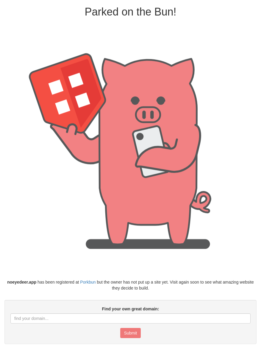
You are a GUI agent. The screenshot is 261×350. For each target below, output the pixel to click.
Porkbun (88, 282)
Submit (130, 333)
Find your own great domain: (130, 309)
